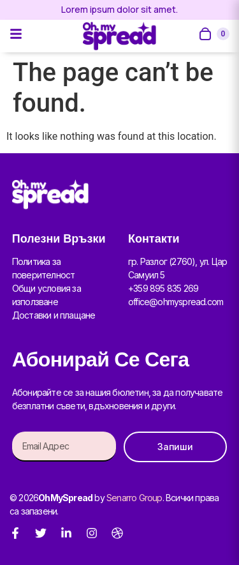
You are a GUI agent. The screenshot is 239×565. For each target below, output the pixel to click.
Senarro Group (134, 497)
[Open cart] (213, 33)
